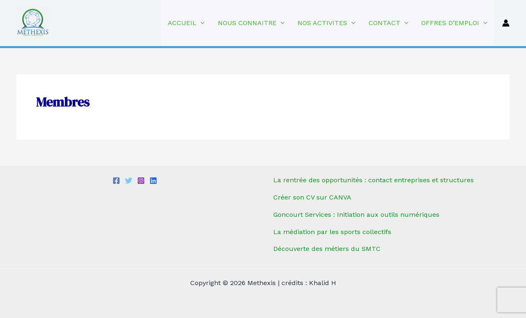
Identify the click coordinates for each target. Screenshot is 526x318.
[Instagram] (141, 180)
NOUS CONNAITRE (251, 23)
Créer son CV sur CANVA (312, 197)
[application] (200, 23)
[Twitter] (128, 180)
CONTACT (388, 23)
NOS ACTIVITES (326, 23)
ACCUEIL (186, 23)
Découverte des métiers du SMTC (327, 249)
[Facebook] (116, 180)
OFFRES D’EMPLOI (454, 23)
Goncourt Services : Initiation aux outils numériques (356, 214)
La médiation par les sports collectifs (332, 232)
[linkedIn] (153, 180)
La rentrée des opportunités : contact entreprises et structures (373, 180)
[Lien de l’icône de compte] (506, 23)
